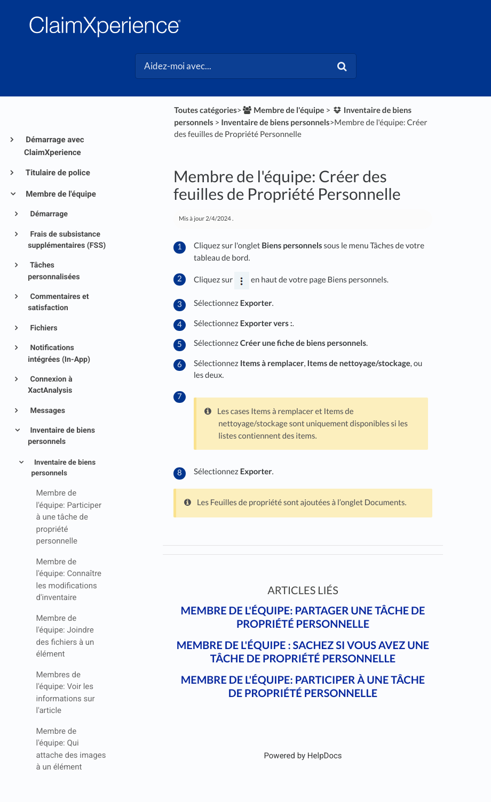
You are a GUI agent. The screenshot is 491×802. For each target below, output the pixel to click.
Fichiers (43, 328)
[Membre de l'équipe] (283, 110)
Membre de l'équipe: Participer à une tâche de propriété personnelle (303, 687)
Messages (46, 411)
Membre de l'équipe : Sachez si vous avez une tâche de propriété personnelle (303, 652)
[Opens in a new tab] (303, 755)
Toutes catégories (205, 110)
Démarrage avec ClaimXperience (54, 146)
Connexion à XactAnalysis (50, 385)
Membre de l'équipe (60, 194)
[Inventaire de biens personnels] (275, 122)
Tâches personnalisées (54, 271)
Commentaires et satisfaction (58, 302)
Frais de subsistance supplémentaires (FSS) (67, 240)
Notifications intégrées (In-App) (59, 353)
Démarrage (48, 214)
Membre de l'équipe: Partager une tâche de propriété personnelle (302, 617)
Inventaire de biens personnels (61, 436)
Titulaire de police (57, 172)
